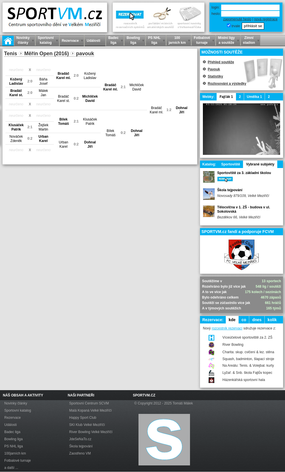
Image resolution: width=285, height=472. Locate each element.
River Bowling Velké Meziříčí (90, 432)
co (244, 319)
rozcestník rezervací (227, 328)
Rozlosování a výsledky (227, 84)
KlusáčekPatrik (90, 121)
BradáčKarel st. (16, 93)
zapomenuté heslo (237, 19)
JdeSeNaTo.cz (80, 439)
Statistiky (215, 76)
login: (215, 7)
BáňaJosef (43, 81)
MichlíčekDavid (137, 87)
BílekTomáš (63, 121)
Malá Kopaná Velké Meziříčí (90, 410)
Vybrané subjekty (260, 164)
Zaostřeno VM (80, 453)
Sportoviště (230, 164)
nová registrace (266, 19)
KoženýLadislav (90, 76)
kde (232, 319)
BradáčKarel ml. (63, 76)
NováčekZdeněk (16, 139)
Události (10, 425)
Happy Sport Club (82, 418)
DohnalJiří (181, 110)
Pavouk (214, 69)
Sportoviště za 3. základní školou (244, 173)
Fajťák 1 (226, 97)
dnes (257, 319)
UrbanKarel (43, 139)
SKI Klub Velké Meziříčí (87, 425)
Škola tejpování (229, 190)
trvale (235, 26)
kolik (272, 319)
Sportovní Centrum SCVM (89, 403)
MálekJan (43, 93)
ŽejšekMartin (43, 127)
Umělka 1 (254, 97)
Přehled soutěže (221, 62)
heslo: (216, 14)
